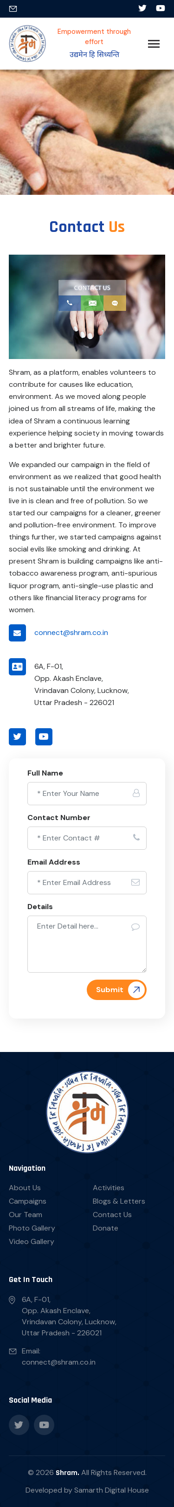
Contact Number (58, 817)
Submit (109, 989)
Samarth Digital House (111, 1490)
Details (40, 906)
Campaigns (27, 1201)
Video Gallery (31, 1241)
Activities (108, 1188)
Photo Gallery (32, 1228)
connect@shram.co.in (71, 632)
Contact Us (112, 1214)
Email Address (53, 862)
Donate (105, 1228)
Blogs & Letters (119, 1201)
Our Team (25, 1214)
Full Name (45, 773)
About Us (25, 1188)
